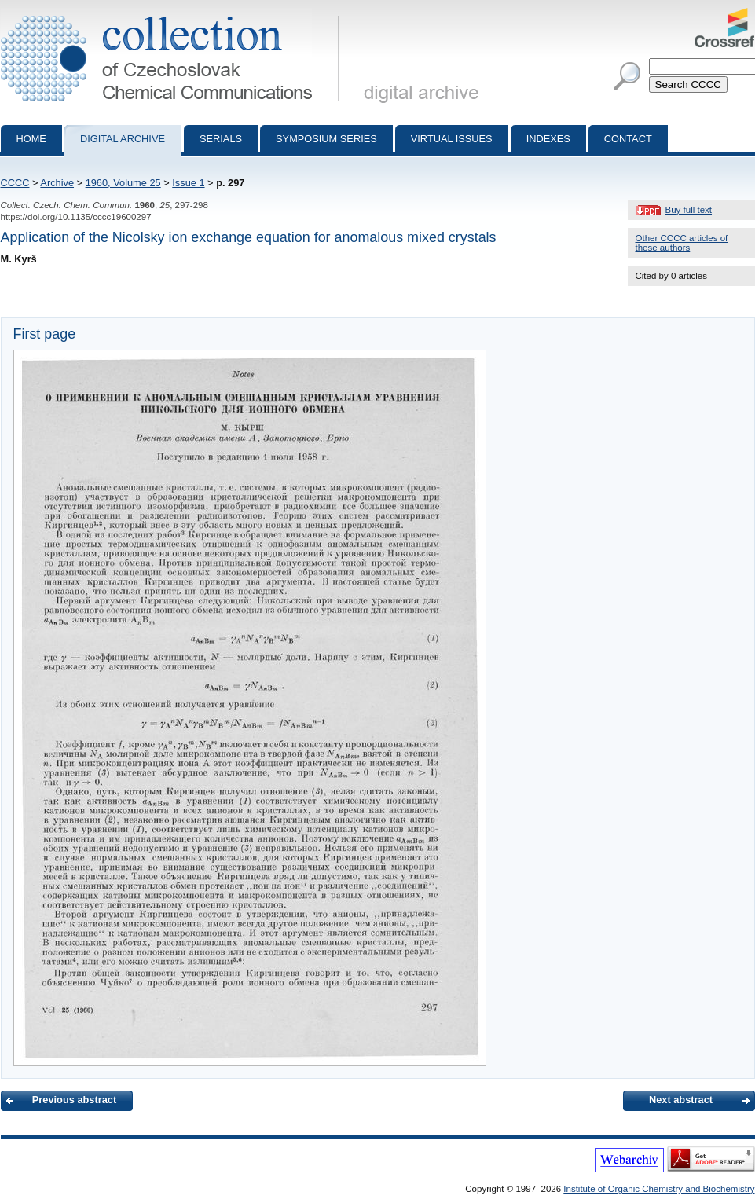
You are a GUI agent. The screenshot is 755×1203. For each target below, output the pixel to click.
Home (31, 139)
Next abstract (681, 1100)
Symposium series (326, 139)
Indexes (548, 139)
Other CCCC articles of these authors (682, 242)
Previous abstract (74, 1100)
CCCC (15, 183)
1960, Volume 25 (123, 183)
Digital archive (122, 139)
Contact (628, 139)
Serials (221, 139)
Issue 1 (188, 183)
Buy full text (689, 210)
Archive (57, 183)
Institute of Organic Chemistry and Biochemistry (658, 1189)
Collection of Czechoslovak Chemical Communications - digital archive (173, 14)
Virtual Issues (452, 139)
